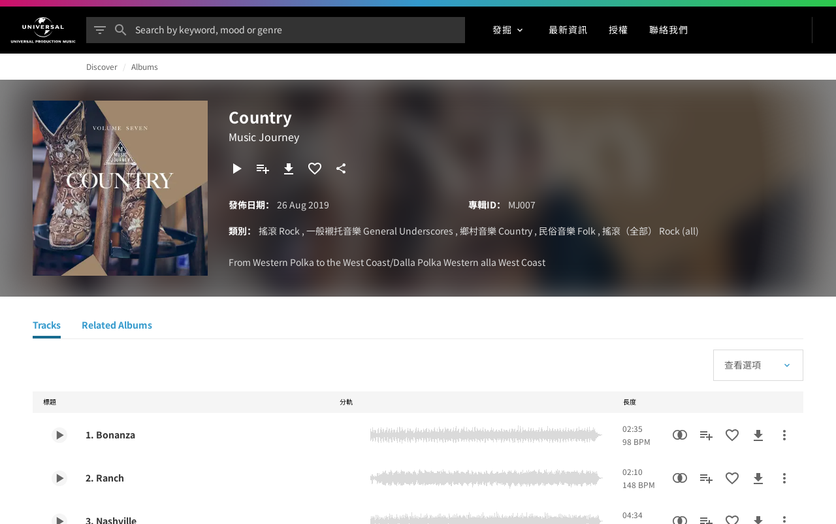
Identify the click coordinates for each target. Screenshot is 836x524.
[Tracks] (47, 327)
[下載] (289, 168)
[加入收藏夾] (315, 168)
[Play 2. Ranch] (59, 478)
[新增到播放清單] (262, 168)
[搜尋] (121, 30)
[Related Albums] (117, 327)
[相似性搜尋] (680, 435)
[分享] (341, 168)
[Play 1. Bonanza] (59, 435)
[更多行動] (784, 435)
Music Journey (264, 136)
